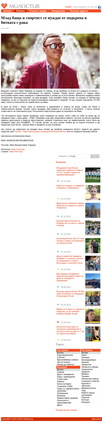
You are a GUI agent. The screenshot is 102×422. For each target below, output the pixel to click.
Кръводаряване (88, 360)
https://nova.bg (18, 149)
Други (59, 405)
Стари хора (62, 379)
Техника (85, 376)
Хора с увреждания (66, 377)
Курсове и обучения (86, 384)
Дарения (8, 14)
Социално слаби (64, 386)
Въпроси (23, 14)
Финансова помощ (90, 379)
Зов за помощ (63, 362)
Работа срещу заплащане (87, 394)
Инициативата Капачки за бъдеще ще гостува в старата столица (70, 223)
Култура (85, 400)
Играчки (85, 362)
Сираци (60, 372)
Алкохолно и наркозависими (64, 401)
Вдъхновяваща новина (67, 360)
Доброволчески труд (88, 389)
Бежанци (61, 396)
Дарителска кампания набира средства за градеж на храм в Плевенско (70, 205)
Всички (60, 353)
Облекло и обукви (89, 367)
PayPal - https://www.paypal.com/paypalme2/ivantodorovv (40, 131)
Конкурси (85, 402)
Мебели (85, 374)
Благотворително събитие (65, 356)
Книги (84, 355)
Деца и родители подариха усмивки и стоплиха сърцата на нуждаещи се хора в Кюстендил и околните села (69, 259)
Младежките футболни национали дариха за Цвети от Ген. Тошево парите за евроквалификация (69, 171)
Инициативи (58, 11)
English (68, 7)
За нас (35, 14)
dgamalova (96, 419)
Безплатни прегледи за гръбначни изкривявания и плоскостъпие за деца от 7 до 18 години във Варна (70, 330)
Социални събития (90, 381)
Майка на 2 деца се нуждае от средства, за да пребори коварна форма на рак (70, 311)
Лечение (85, 357)
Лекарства (86, 365)
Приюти (60, 381)
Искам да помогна (65, 364)
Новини (20, 11)
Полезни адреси (79, 11)
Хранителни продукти (87, 370)
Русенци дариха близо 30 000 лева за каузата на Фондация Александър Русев (70, 293)
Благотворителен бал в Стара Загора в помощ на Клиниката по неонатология (70, 240)
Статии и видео (38, 11)
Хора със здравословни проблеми (68, 390)
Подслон (85, 397)
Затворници (62, 393)
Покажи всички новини (66, 410)
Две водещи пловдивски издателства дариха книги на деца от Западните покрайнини (69, 277)
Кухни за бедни (64, 384)
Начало (7, 11)
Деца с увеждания (65, 374)
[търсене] (73, 156)
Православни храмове (67, 398)
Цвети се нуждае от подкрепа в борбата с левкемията (70, 187)
